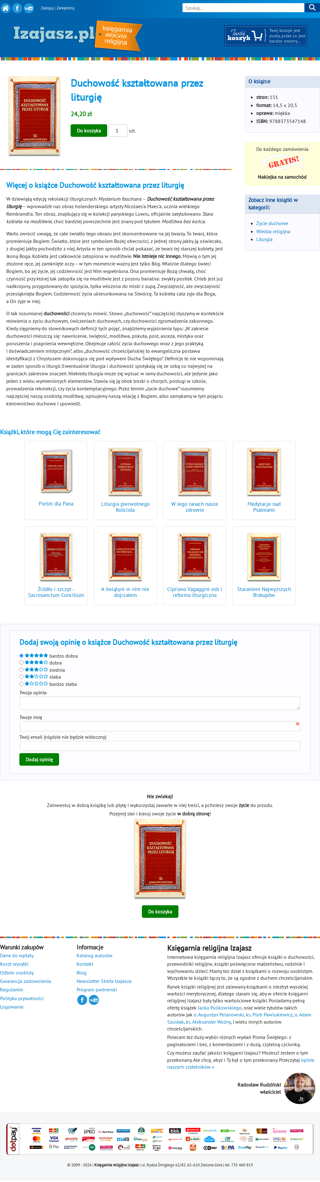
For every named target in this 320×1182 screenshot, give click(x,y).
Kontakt (85, 966)
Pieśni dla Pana (56, 503)
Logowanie (11, 1008)
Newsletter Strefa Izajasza (104, 983)
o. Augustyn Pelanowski (219, 1016)
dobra (40, 663)
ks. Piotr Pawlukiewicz (269, 1016)
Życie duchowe (272, 223)
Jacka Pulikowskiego (220, 1009)
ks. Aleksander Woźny (208, 1023)
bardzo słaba (48, 684)
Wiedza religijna (273, 231)
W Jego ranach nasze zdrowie (194, 507)
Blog (82, 974)
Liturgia (264, 239)
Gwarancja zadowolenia (25, 983)
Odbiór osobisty (17, 974)
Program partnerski (97, 991)
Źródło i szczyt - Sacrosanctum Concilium (56, 592)
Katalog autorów (94, 957)
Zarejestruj (65, 8)
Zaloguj (47, 8)
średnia (42, 670)
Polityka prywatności (22, 1000)
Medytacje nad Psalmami (264, 507)
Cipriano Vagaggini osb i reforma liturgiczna (194, 592)
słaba (40, 677)
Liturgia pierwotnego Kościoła (125, 507)
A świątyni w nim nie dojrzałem (125, 592)
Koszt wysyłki (14, 966)
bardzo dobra (48, 656)
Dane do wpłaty (16, 957)
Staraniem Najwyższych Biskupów (264, 592)
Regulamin (11, 991)
